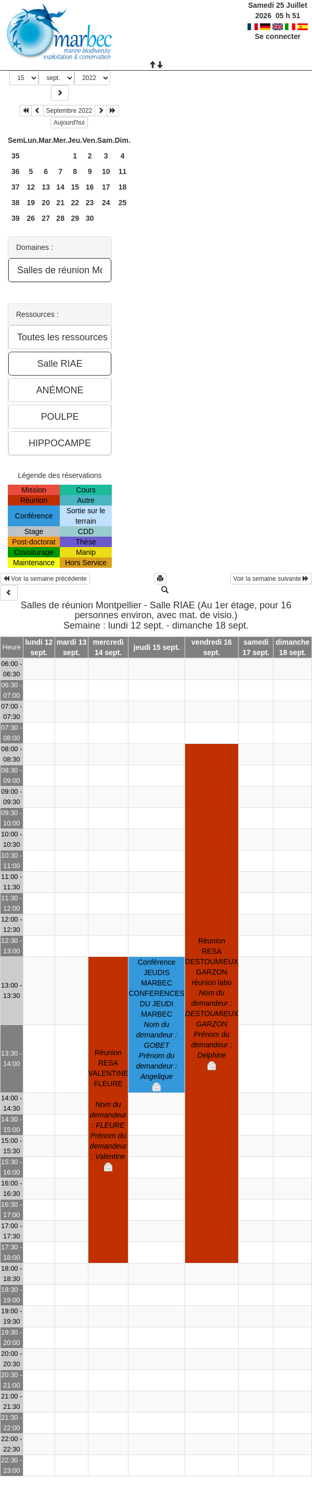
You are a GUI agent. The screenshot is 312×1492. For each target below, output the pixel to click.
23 (90, 202)
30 (90, 218)
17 (106, 187)
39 (15, 218)
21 (60, 202)
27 (46, 218)
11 (123, 171)
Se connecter (278, 36)
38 (15, 202)
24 (106, 202)
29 (75, 218)
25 (123, 202)
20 (46, 202)
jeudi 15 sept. (157, 647)
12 (31, 187)
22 (75, 202)
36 (15, 171)
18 (123, 187)
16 (90, 187)
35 (15, 156)
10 (106, 171)
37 (15, 187)
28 (60, 218)
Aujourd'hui (69, 122)
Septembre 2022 (69, 110)
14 (60, 187)
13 (46, 187)
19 (31, 202)
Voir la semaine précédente (45, 578)
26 (31, 218)
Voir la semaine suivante (271, 578)
